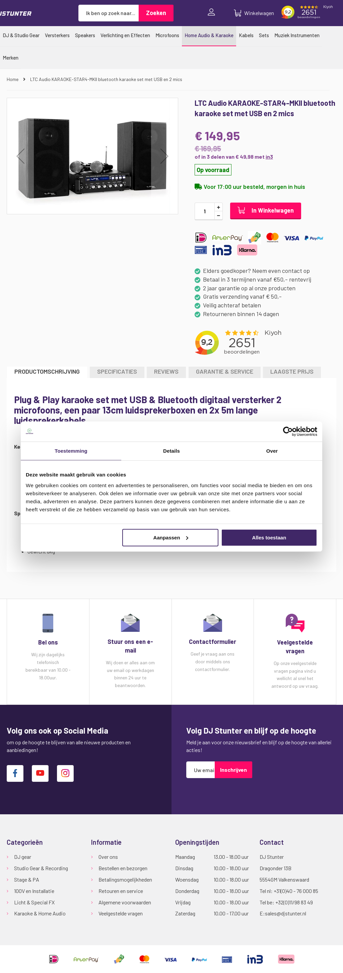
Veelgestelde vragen (120, 913)
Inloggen (213, 12)
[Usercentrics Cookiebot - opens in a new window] (288, 432)
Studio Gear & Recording (41, 868)
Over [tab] (272, 451)
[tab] (47, 372)
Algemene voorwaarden (124, 902)
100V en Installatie (34, 891)
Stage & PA (26, 879)
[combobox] (108, 13)
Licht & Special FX (34, 902)
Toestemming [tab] (71, 451)
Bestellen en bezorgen (122, 868)
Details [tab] (171, 451)
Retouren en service (120, 891)
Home (13, 79)
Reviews (166, 371)
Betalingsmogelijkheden (125, 879)
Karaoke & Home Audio (40, 913)
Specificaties (117, 371)
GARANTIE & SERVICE (224, 371)
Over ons (108, 856)
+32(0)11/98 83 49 (294, 902)
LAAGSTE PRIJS (292, 371)
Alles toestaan (269, 537)
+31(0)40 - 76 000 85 (296, 891)
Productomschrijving (47, 371)
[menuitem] (21, 35)
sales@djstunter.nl (285, 913)
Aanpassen (170, 537)
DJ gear (22, 856)
